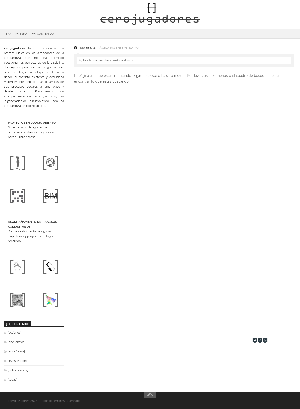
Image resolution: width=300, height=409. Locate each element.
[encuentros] (17, 342)
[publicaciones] (18, 370)
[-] (5, 33)
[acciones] (15, 332)
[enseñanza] (16, 351)
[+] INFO (21, 33)
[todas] (12, 379)
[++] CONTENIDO (42, 33)
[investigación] (17, 361)
